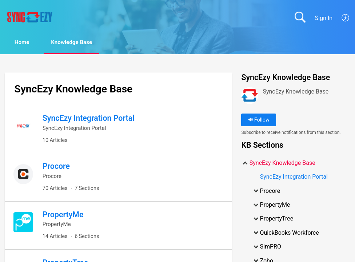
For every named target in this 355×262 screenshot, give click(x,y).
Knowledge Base (80, 42)
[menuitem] (345, 18)
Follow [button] (259, 120)
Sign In (323, 18)
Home (25, 42)
